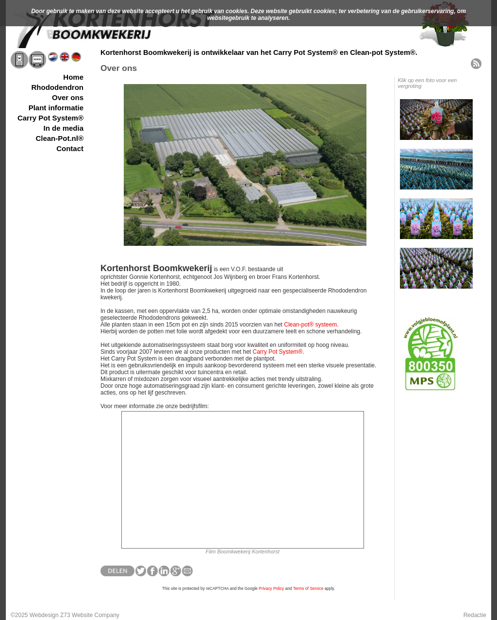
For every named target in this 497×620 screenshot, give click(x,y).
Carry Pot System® (278, 351)
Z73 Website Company (89, 615)
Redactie (475, 615)
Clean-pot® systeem (310, 324)
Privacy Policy (271, 588)
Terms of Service (308, 588)
